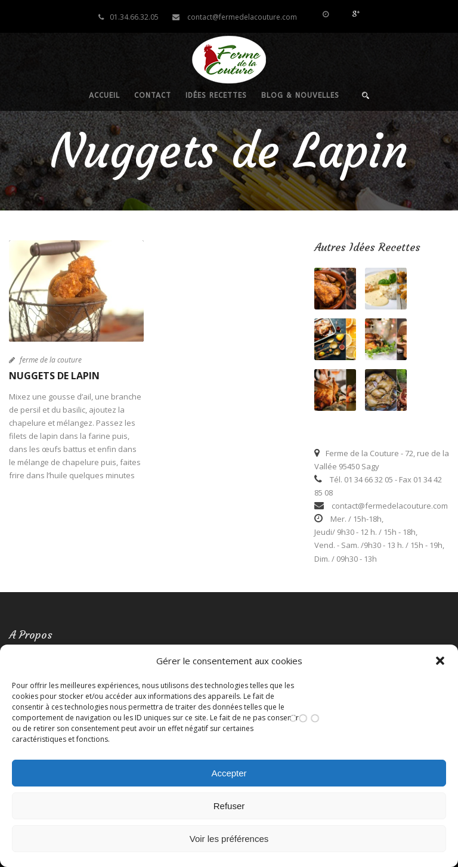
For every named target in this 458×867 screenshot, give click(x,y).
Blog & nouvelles (300, 95)
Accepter (228, 773)
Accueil (104, 95)
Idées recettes (216, 95)
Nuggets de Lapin (54, 375)
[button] (440, 661)
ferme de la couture (51, 360)
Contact (152, 95)
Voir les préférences (229, 839)
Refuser (229, 806)
